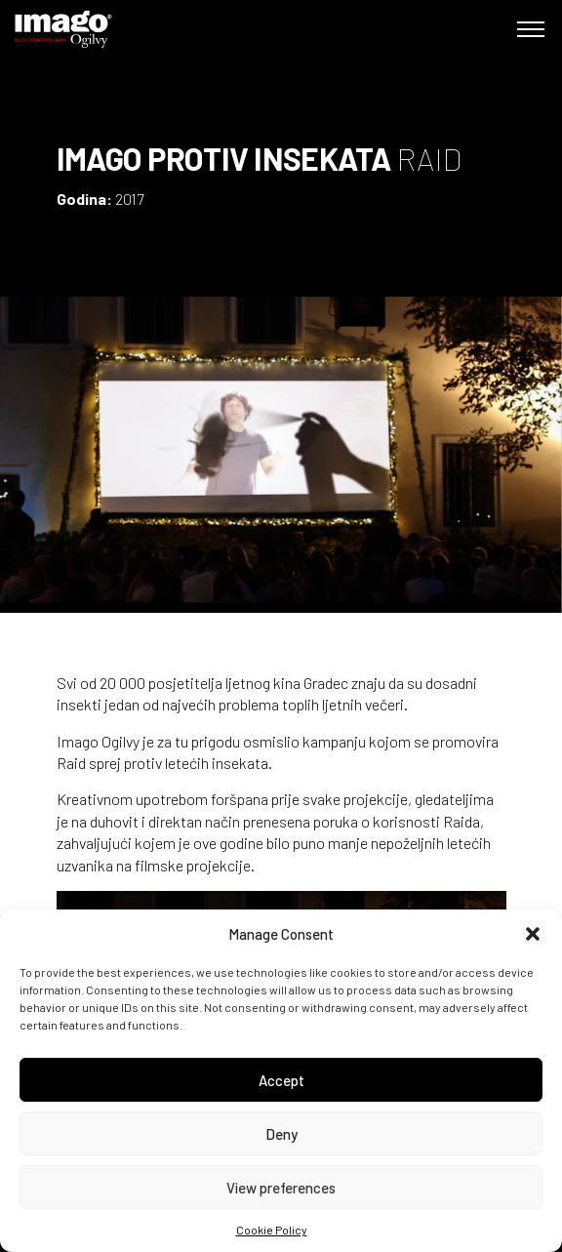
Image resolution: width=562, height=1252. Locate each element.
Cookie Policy (271, 1229)
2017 (129, 198)
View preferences (281, 1187)
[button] (532, 934)
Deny (281, 1134)
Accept (281, 1080)
